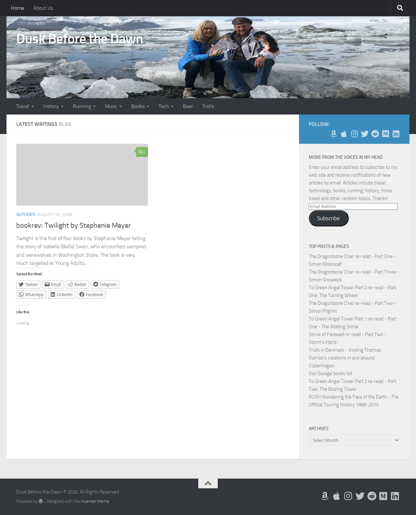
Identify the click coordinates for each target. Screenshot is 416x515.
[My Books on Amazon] (333, 134)
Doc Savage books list (330, 373)
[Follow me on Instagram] (354, 134)
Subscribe (328, 218)
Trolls (208, 106)
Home (17, 8)
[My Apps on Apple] (344, 134)
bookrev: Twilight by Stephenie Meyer (73, 225)
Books (138, 106)
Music (111, 106)
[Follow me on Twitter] (365, 134)
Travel (22, 106)
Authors (25, 214)
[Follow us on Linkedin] (396, 134)
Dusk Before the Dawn (79, 39)
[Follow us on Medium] (385, 134)
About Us (43, 8)
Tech (164, 106)
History (51, 106)
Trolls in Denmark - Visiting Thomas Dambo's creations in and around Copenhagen (345, 358)
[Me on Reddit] (375, 134)
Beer (188, 106)
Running (82, 106)
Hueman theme (95, 501)
